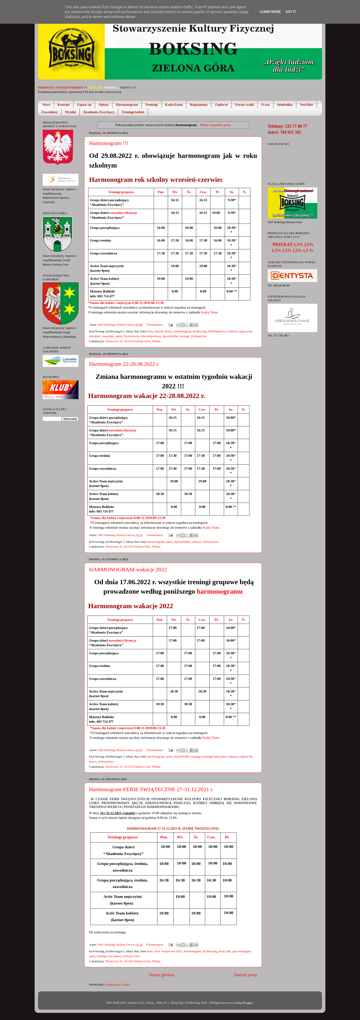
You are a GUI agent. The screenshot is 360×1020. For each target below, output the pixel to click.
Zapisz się (84, 104)
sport (169, 541)
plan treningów (241, 951)
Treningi (151, 104)
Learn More (270, 12)
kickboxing (200, 331)
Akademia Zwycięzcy (98, 112)
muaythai (108, 336)
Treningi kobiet (133, 112)
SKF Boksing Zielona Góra (115, 324)
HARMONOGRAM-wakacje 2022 (128, 569)
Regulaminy (199, 104)
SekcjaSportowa (151, 336)
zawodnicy (115, 956)
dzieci (168, 331)
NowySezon (131, 336)
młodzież (94, 336)
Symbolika (285, 104)
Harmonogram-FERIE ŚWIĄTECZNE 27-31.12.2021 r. (151, 789)
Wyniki (70, 112)
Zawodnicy (50, 112)
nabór (118, 336)
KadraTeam (174, 104)
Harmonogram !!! (108, 143)
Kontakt (63, 104)
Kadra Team (209, 312)
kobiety (232, 331)
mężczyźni (245, 331)
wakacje (196, 541)
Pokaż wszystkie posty (215, 125)
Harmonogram (127, 104)
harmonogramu (220, 591)
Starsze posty (245, 974)
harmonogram (182, 331)
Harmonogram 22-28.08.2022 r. (124, 364)
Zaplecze (221, 104)
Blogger (248, 1002)
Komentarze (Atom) (117, 984)
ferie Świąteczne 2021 (168, 951)
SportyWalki (170, 336)
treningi (184, 336)
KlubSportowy (217, 331)
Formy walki (244, 104)
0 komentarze (154, 324)
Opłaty (104, 104)
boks (150, 331)
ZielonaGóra (199, 336)
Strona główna (161, 974)
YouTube (306, 104)
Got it (290, 12)
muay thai (225, 951)
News (46, 104)
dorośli (159, 331)
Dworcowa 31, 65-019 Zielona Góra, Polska (132, 341)
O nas (265, 104)
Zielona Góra (131, 956)
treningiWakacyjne (214, 756)
